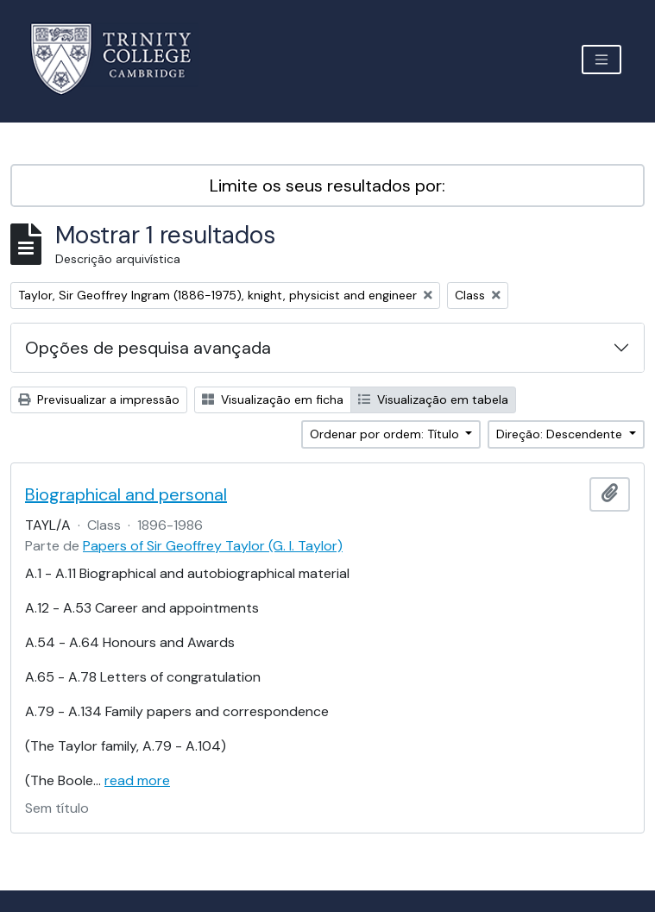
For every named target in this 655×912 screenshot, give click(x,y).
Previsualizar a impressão (98, 399)
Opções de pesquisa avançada (148, 347)
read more (137, 780)
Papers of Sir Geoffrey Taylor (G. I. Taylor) (213, 546)
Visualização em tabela (433, 399)
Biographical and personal (126, 494)
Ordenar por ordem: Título (386, 434)
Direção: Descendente (561, 434)
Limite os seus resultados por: (327, 185)
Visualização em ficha (272, 399)
